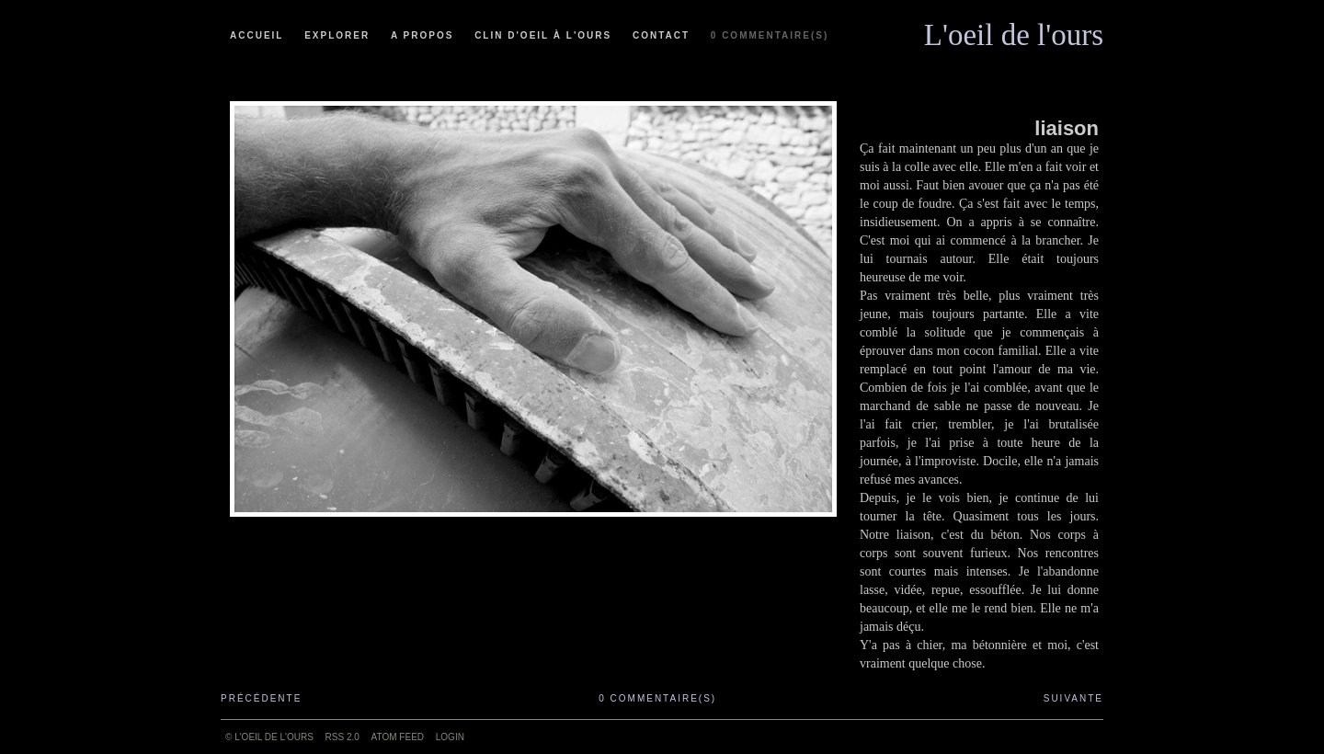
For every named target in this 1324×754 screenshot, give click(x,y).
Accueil (256, 35)
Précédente (261, 698)
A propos (422, 35)
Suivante (1073, 698)
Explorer (337, 35)
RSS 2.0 (342, 737)
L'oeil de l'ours (1013, 30)
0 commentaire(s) (769, 35)
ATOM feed (397, 737)
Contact (661, 35)
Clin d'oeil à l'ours (542, 35)
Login (450, 737)
